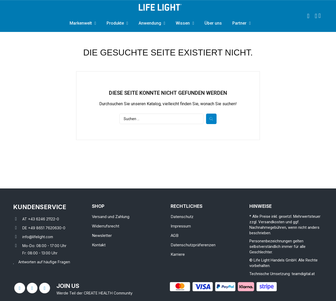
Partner (241, 23)
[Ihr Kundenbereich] (315, 16)
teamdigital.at (303, 273)
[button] (308, 16)
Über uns (213, 23)
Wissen (185, 23)
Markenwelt (83, 23)
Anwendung (152, 23)
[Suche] (161, 119)
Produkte (117, 23)
